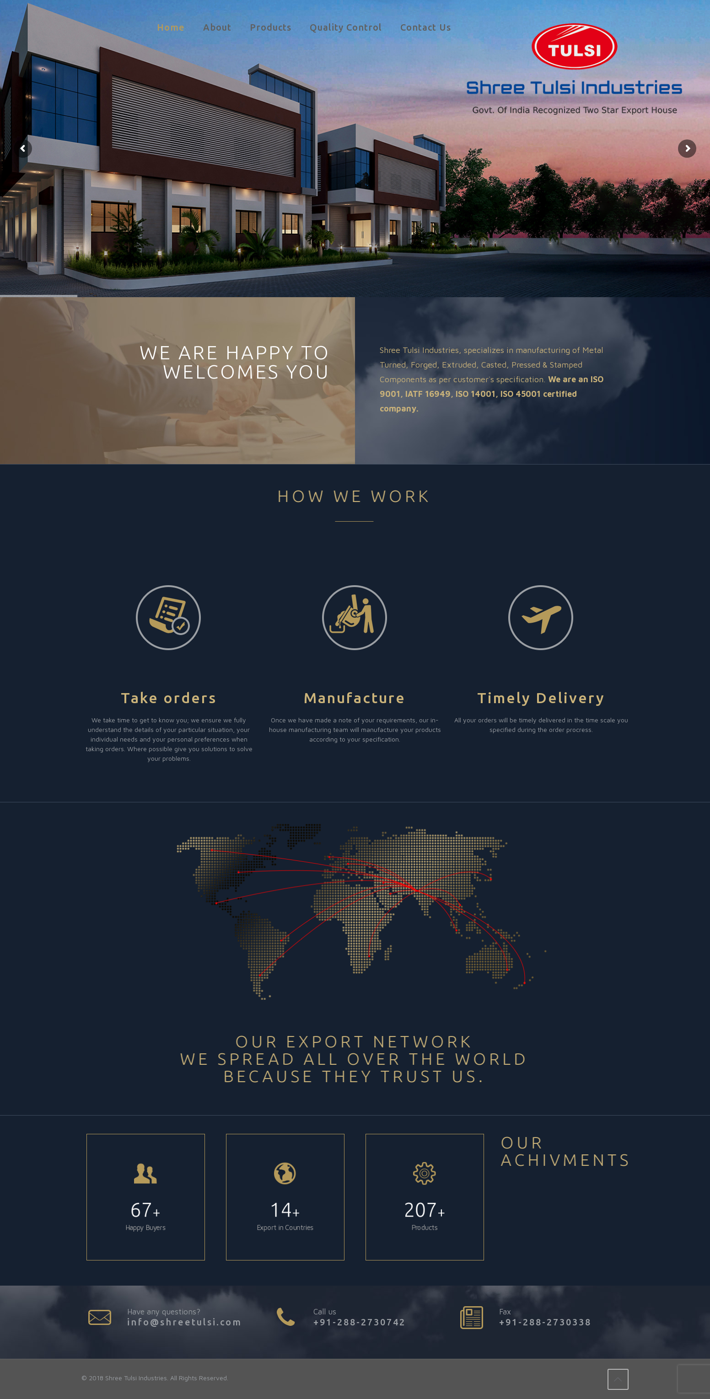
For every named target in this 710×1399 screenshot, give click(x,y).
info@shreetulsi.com (184, 1322)
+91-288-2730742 (359, 1322)
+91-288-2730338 (545, 1322)
